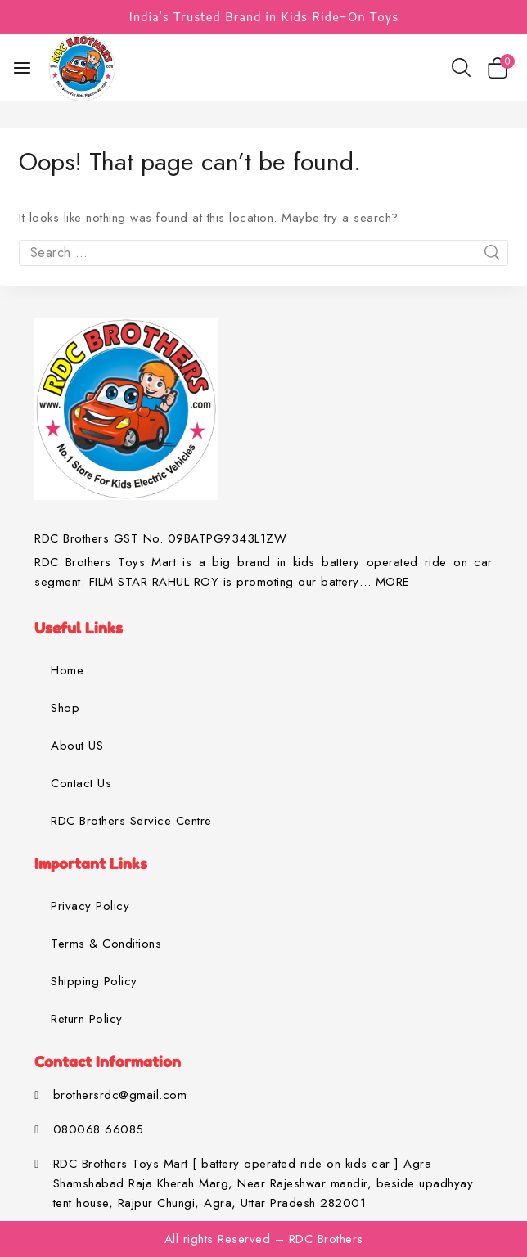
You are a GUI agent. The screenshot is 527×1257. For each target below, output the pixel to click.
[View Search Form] (461, 67)
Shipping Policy (94, 981)
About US (77, 746)
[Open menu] (22, 68)
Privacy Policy (90, 906)
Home (67, 670)
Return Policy (87, 1019)
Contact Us (81, 783)
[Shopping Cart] (501, 68)
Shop (65, 708)
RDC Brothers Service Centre (131, 821)
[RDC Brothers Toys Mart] (81, 67)
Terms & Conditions (106, 944)
